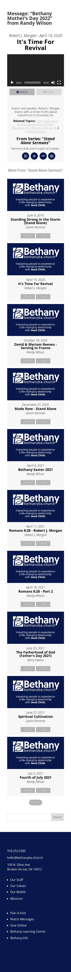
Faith (39, 121)
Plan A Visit (18, 913)
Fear (46, 121)
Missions (16, 898)
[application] (35, 70)
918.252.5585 (16, 851)
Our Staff (16, 880)
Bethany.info (19, 938)
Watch (24, 92)
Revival (21, 124)
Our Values (18, 886)
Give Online (18, 925)
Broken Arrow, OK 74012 (24, 869)
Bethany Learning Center (28, 931)
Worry (40, 124)
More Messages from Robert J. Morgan (33, 126)
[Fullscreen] (59, 82)
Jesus (54, 121)
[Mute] (53, 82)
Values (31, 124)
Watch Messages (22, 919)
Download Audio (35, 131)
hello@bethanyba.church (25, 858)
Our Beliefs (18, 892)
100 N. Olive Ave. (18, 865)
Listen (51, 92)
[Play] (12, 82)
